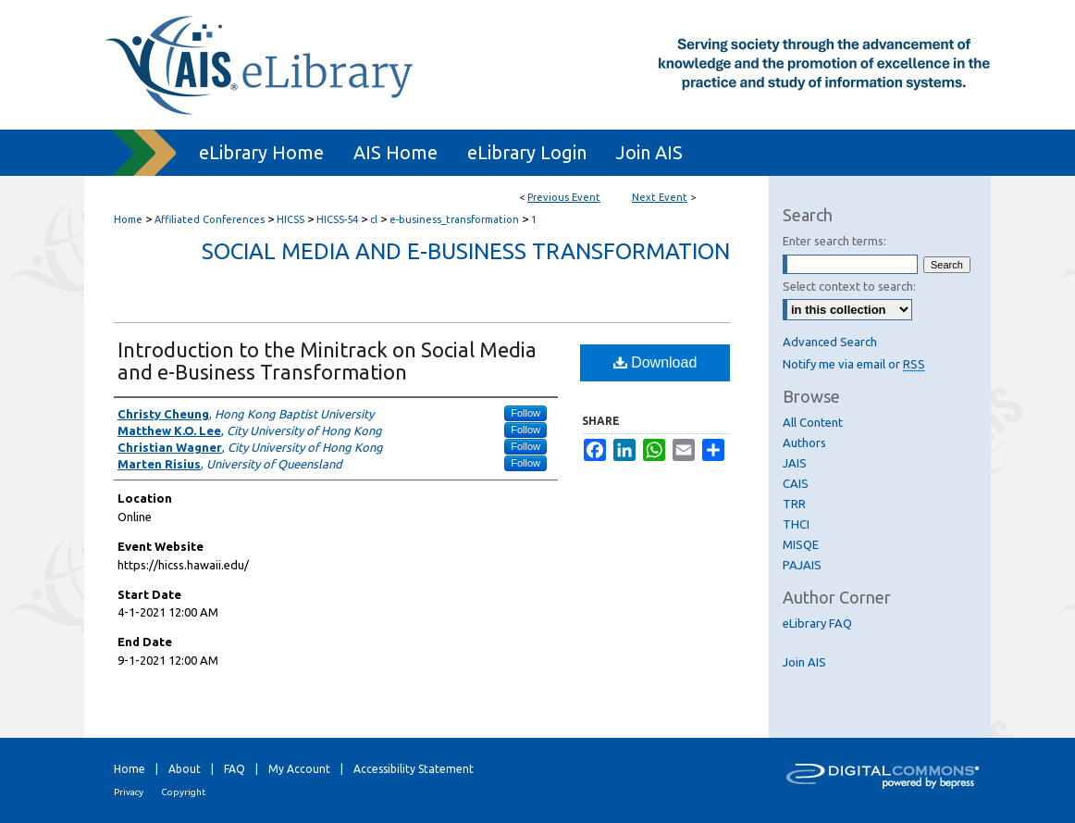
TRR (794, 503)
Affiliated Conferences (210, 219)
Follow (525, 412)
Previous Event (563, 197)
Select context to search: (849, 286)
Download (655, 362)
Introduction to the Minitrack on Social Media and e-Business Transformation (327, 360)
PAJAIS (802, 564)
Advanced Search (830, 341)
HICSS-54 (338, 219)
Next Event (659, 197)
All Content (813, 422)
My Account (299, 769)
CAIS (796, 483)
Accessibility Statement (413, 769)
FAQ (234, 769)
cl (375, 219)
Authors (804, 442)
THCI (796, 523)
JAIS (795, 462)
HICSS (292, 219)
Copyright (183, 792)
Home (128, 219)
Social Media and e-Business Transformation (466, 251)
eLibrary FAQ (817, 623)
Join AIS (804, 661)
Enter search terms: (834, 240)
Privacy (128, 792)
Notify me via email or (854, 363)
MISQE (801, 544)
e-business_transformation (455, 219)
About (184, 769)
